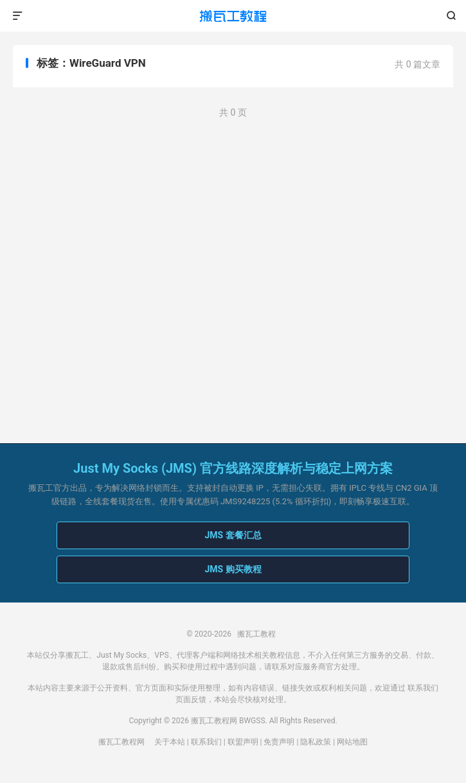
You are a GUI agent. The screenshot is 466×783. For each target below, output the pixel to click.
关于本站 (169, 741)
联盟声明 (243, 741)
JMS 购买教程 (232, 569)
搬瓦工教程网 (121, 741)
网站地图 (352, 741)
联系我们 (423, 687)
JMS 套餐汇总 (232, 535)
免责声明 (279, 741)
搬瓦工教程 (233, 16)
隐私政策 (315, 741)
